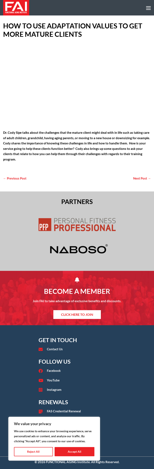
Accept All (74, 451)
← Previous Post (14, 178)
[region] (54, 439)
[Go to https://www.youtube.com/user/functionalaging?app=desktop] (77, 380)
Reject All (33, 451)
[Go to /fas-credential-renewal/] (77, 411)
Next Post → (142, 178)
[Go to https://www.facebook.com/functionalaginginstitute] (77, 370)
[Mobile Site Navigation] (148, 8)
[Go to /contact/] (77, 349)
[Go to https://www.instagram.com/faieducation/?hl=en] (77, 390)
